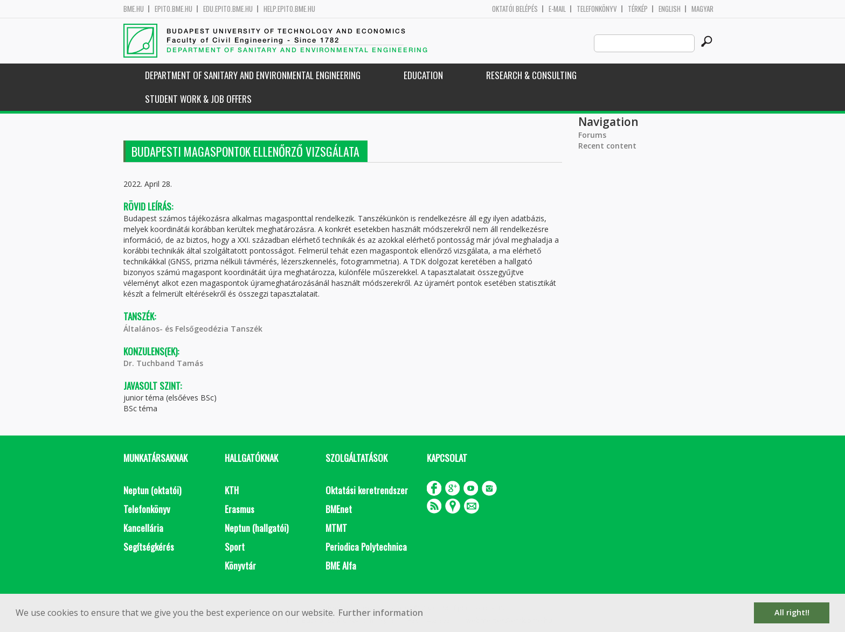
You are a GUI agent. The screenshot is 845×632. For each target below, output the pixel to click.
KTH (232, 490)
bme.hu (133, 8)
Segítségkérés (148, 546)
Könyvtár (240, 565)
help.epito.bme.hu (289, 8)
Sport (235, 546)
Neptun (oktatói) (152, 490)
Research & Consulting (531, 75)
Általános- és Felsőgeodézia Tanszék (192, 329)
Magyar (702, 8)
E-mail (557, 8)
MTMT (336, 528)
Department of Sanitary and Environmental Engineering (253, 75)
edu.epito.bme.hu (228, 8)
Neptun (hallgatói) (256, 528)
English (670, 8)
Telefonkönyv (597, 8)
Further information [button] (380, 613)
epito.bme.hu (173, 8)
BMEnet (338, 509)
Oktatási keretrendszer (366, 490)
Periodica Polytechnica (366, 546)
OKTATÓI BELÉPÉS (515, 8)
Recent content (607, 146)
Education (423, 75)
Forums (592, 135)
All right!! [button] (791, 612)
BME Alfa (340, 565)
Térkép (638, 8)
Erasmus (239, 509)
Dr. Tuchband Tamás (163, 363)
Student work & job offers (198, 99)
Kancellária (143, 528)
